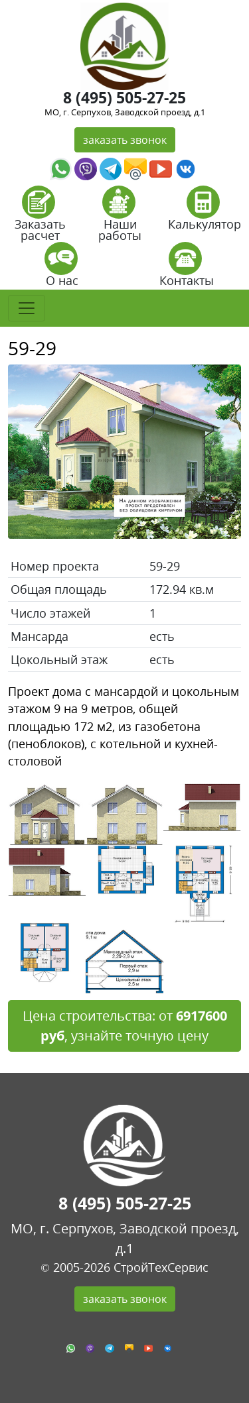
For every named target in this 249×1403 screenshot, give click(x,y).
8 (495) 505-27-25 (124, 97)
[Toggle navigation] (26, 308)
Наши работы (119, 217)
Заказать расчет (40, 217)
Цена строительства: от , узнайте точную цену (125, 1025)
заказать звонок (125, 140)
